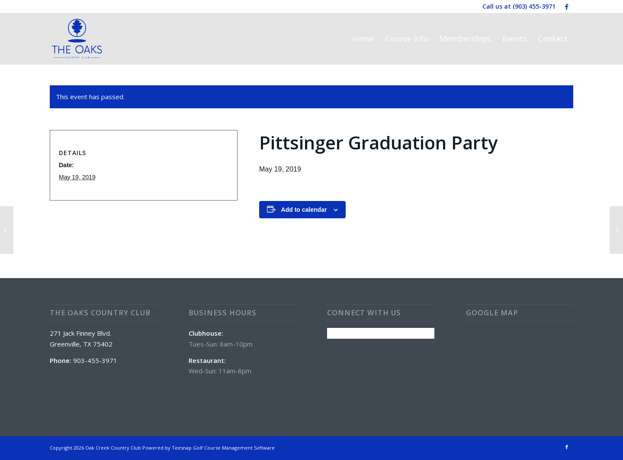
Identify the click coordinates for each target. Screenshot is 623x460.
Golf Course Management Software (234, 447)
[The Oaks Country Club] (77, 38)
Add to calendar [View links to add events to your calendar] (304, 209)
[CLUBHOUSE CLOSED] (616, 230)
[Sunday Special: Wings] (6, 230)
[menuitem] (363, 38)
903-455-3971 (95, 360)
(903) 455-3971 (534, 6)
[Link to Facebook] (566, 6)
